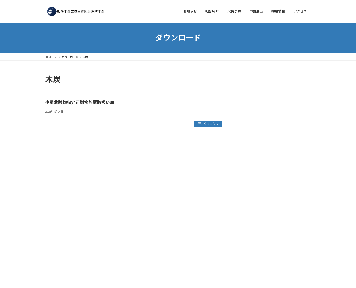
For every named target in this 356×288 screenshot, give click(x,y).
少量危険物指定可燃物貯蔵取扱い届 (79, 102)
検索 (115, 174)
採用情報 (97, 154)
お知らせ (55, 154)
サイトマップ (158, 154)
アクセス (76, 154)
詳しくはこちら (208, 124)
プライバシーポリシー (126, 154)
